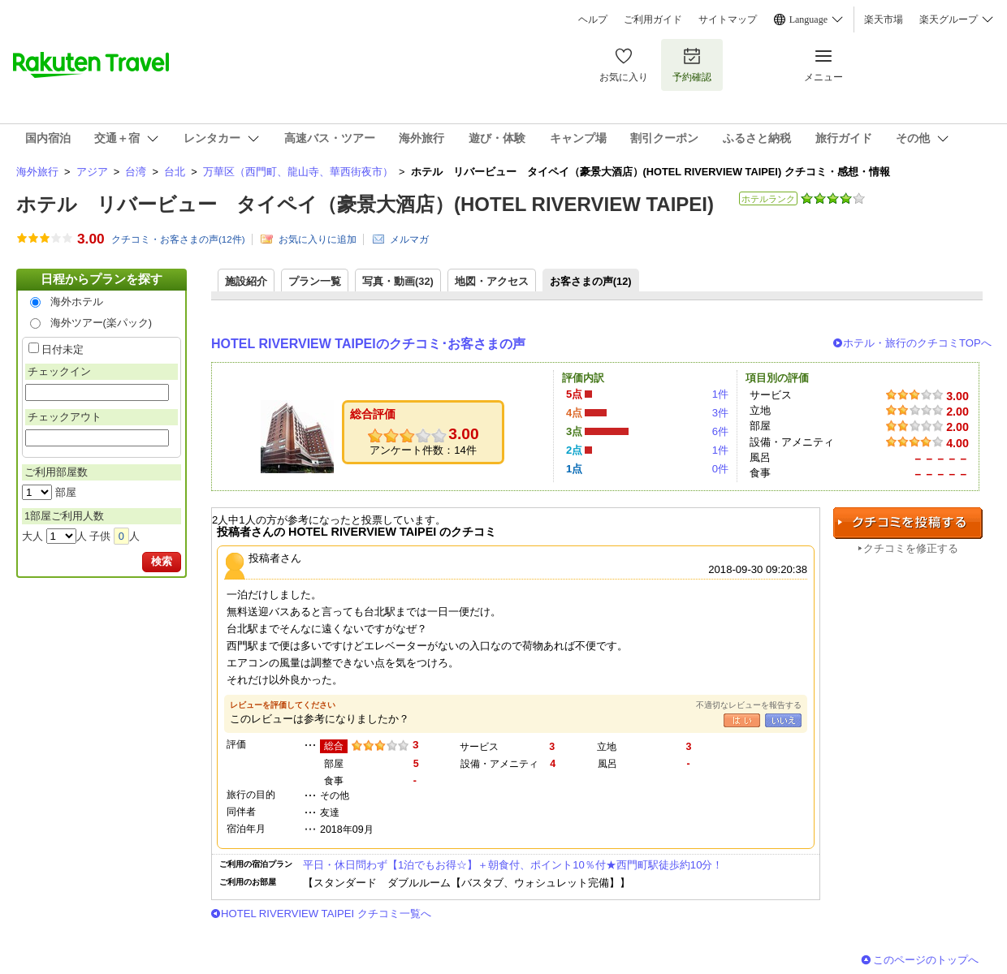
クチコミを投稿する (908, 523)
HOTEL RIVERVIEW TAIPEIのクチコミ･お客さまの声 (368, 344)
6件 (720, 431)
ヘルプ (592, 19)
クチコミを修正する (910, 548)
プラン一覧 (314, 281)
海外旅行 (37, 172)
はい (742, 720)
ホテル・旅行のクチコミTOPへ (917, 343)
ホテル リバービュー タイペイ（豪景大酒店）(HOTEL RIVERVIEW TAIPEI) (365, 204)
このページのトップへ (926, 960)
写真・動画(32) (398, 281)
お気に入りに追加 (318, 239)
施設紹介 (246, 281)
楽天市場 (883, 19)
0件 (720, 469)
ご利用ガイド (653, 19)
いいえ (783, 720)
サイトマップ (727, 19)
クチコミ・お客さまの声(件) (178, 239)
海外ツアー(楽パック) (101, 323)
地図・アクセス (492, 281)
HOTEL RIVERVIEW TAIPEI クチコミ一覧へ (326, 913)
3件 (720, 413)
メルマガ (409, 239)
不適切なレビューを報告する (749, 704)
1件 (720, 394)
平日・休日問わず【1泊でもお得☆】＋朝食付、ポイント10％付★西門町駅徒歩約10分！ (513, 865)
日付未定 (62, 349)
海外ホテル (76, 301)
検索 (161, 561)
